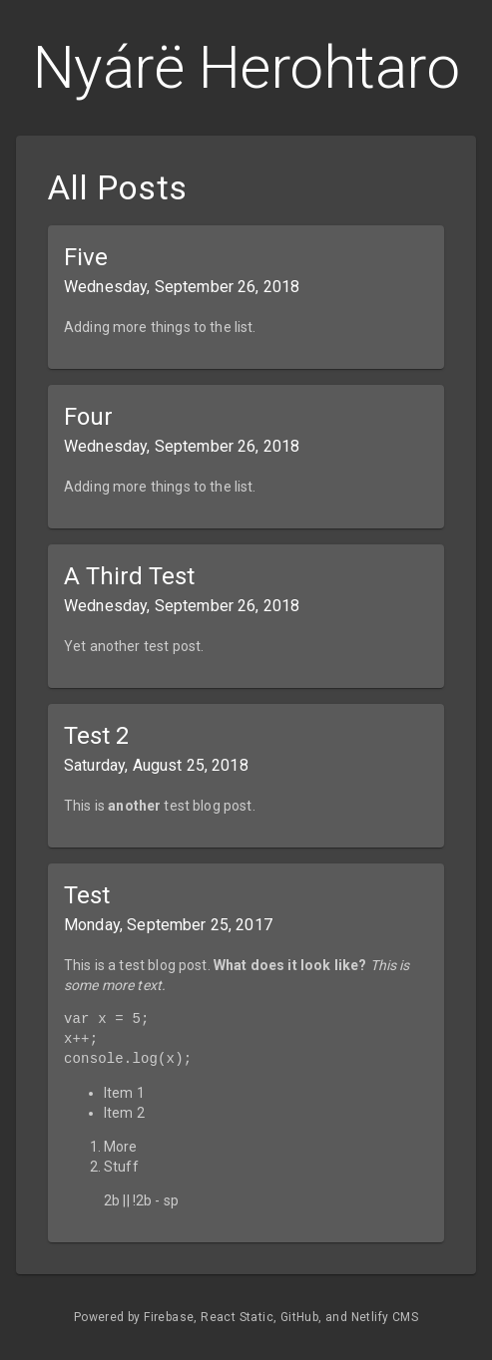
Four (88, 417)
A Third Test (129, 576)
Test (87, 895)
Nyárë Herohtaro (246, 67)
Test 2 (96, 736)
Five (86, 257)
